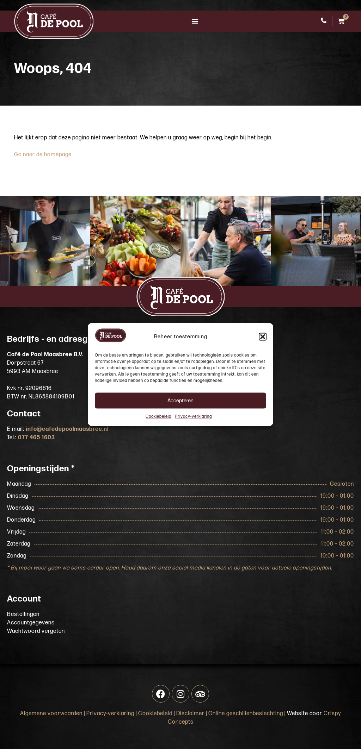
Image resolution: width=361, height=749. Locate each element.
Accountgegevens (31, 622)
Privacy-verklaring (193, 416)
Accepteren (180, 400)
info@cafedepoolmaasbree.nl (67, 429)
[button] (262, 336)
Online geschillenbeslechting (245, 713)
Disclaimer (190, 713)
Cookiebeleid (158, 416)
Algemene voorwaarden (51, 713)
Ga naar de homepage (43, 154)
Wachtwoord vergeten (36, 631)
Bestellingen (23, 614)
